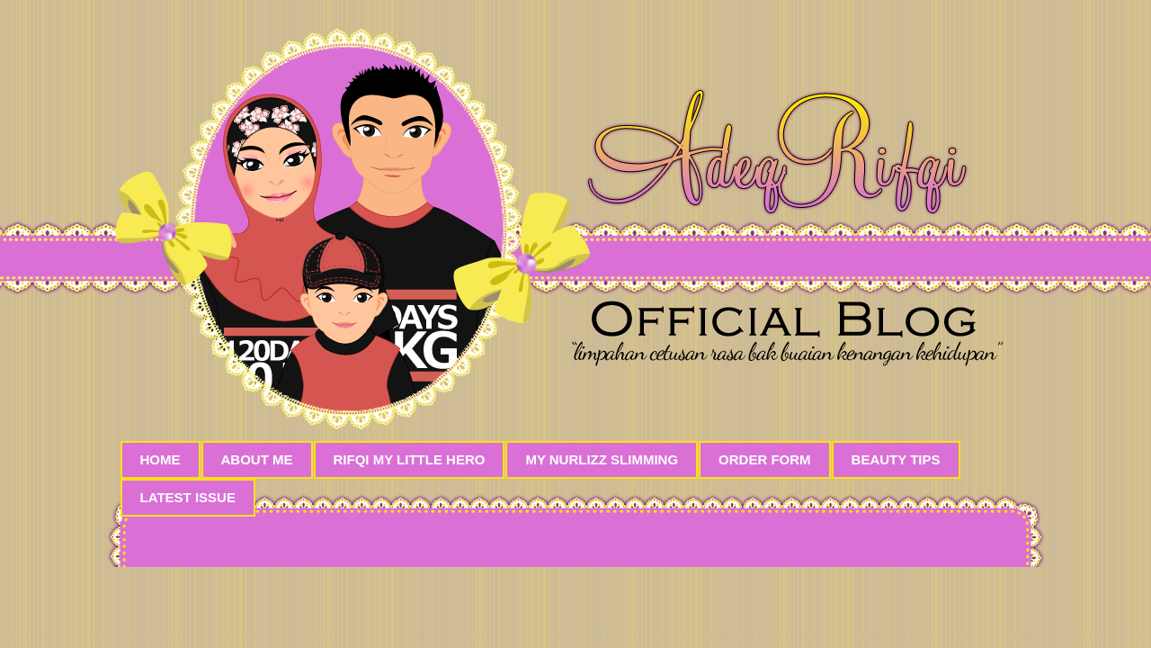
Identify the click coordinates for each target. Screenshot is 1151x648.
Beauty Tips (896, 459)
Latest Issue (188, 497)
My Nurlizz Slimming (601, 459)
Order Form (764, 459)
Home (160, 459)
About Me (257, 459)
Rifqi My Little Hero (410, 459)
